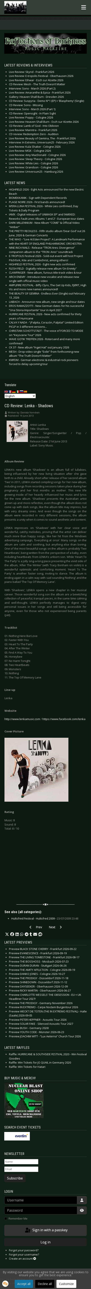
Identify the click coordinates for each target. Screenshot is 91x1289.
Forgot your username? (24, 1254)
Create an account (22, 1258)
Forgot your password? (24, 1250)
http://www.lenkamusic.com (22, 719)
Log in (45, 1242)
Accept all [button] (23, 1284)
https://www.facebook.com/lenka (63, 719)
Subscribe (15, 1178)
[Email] (21, 1169)
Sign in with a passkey (46, 1230)
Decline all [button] (45, 1284)
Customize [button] (66, 1284)
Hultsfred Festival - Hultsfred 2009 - (44, 918)
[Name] (21, 1162)
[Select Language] (20, 396)
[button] (7, 934)
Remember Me (18, 1218)
